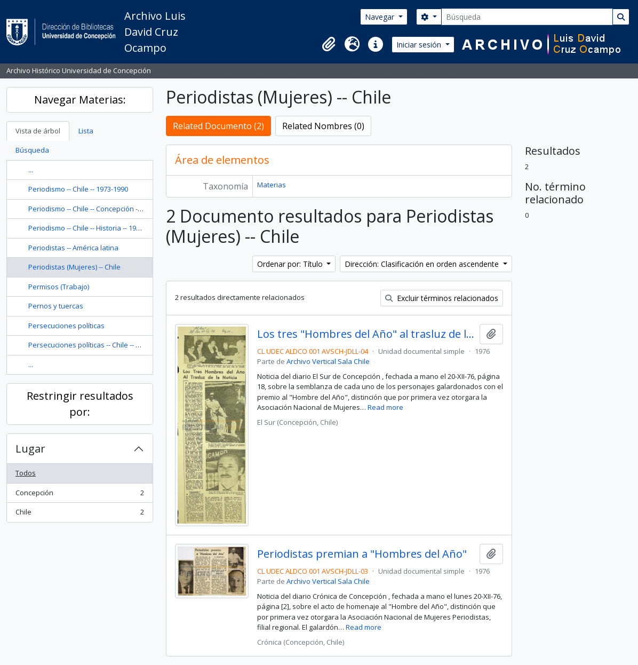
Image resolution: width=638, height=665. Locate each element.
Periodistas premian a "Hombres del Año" (362, 554)
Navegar (380, 17)
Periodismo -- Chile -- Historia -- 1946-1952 (94, 228)
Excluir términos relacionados (441, 298)
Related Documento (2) (218, 126)
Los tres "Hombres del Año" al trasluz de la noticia (366, 334)
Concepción (79, 495)
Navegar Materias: (80, 99)
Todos (25, 473)
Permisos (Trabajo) (58, 286)
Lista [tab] (85, 131)
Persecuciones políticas (66, 325)
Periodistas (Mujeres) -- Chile (74, 267)
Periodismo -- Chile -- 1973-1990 (78, 189)
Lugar (30, 448)
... (30, 170)
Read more (385, 407)
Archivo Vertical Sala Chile (328, 361)
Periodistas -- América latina (73, 247)
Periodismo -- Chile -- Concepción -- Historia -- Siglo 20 (113, 208)
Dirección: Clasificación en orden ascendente (423, 264)
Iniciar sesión (419, 44)
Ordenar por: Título (291, 264)
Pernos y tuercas (55, 306)
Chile (79, 514)
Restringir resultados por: (80, 404)
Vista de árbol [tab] (37, 131)
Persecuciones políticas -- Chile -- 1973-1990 (98, 345)
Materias (271, 184)
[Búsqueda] (527, 17)
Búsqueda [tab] (32, 150)
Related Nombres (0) (323, 126)
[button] (328, 44)
